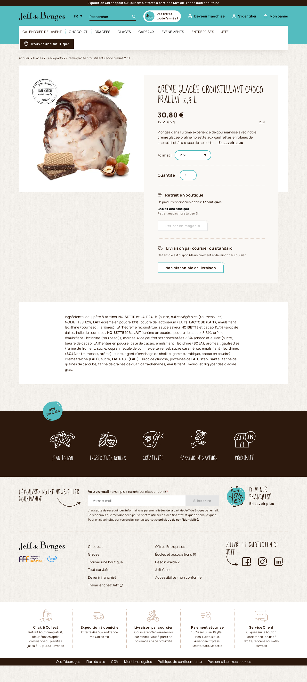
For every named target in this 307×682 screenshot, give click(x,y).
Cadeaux (146, 31)
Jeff (225, 31)
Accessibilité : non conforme (178, 594)
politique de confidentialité (178, 536)
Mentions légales (138, 678)
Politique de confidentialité (180, 678)
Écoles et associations (175, 570)
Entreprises (203, 31)
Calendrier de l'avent (42, 31)
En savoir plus (230, 142)
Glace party (55, 58)
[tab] (60, 315)
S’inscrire (202, 517)
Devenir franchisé (102, 594)
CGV (114, 678)
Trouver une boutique (105, 578)
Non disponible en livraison (190, 267)
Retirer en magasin (182, 225)
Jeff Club (162, 586)
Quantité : (167, 175)
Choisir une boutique (173, 209)
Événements (173, 31)
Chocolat (78, 31)
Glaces (124, 31)
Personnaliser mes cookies (229, 678)
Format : (165, 155)
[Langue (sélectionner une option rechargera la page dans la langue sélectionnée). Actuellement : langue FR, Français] (78, 16)
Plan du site (95, 678)
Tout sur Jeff (98, 586)
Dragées (103, 31)
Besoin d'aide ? (167, 578)
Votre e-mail (128, 507)
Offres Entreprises (170, 563)
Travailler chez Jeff (105, 601)
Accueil (24, 58)
